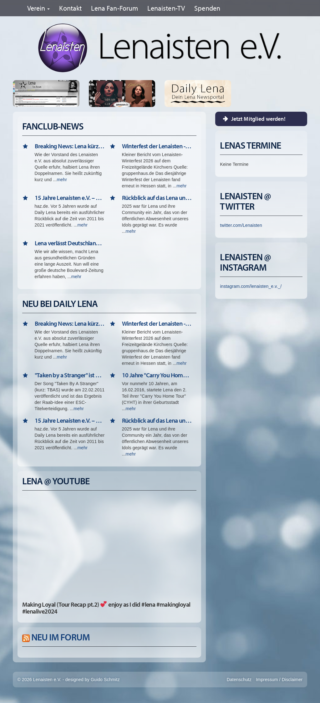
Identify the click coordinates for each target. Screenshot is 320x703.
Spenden (207, 8)
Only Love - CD (141, 93)
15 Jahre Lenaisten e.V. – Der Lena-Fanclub (70, 197)
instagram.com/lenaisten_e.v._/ (251, 286)
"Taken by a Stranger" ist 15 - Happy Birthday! (70, 375)
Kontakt (70, 8)
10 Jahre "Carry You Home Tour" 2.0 (157, 375)
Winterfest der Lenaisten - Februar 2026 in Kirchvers (157, 146)
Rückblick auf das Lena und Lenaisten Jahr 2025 (157, 197)
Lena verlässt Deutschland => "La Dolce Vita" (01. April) (70, 243)
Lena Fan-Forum (114, 8)
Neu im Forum (60, 637)
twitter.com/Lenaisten (241, 225)
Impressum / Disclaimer (279, 679)
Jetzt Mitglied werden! (258, 118)
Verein (38, 8)
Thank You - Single (103, 93)
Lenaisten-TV (166, 8)
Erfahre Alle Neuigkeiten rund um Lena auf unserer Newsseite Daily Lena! (198, 93)
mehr (62, 179)
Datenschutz (239, 679)
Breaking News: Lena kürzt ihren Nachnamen (70, 146)
